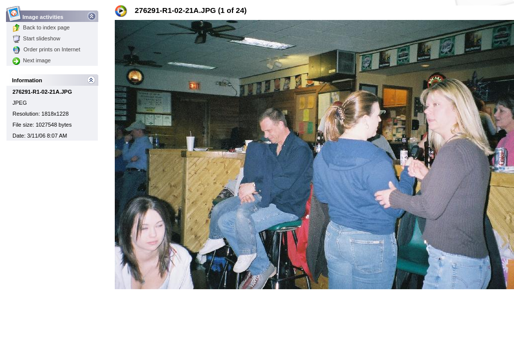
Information (27, 80)
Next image (31, 60)
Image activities (43, 14)
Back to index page (41, 27)
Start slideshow (36, 38)
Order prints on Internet (46, 49)
